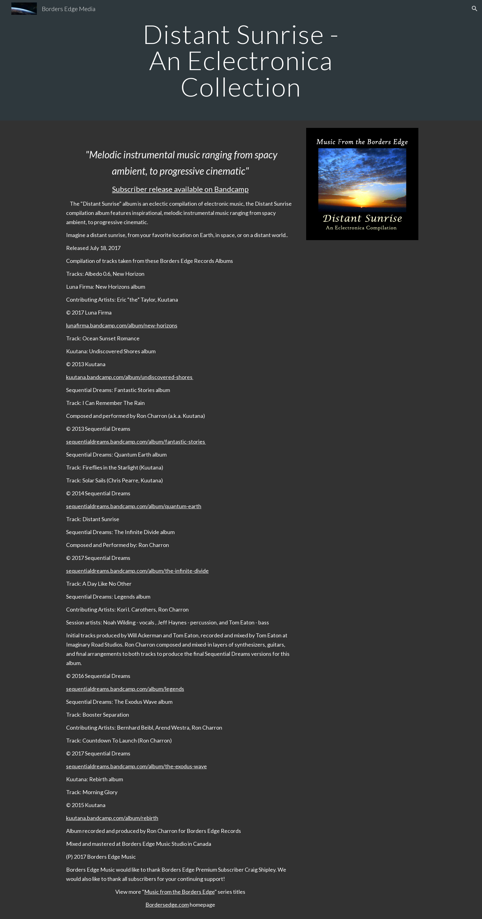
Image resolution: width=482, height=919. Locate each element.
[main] (241, 60)
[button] (474, 8)
